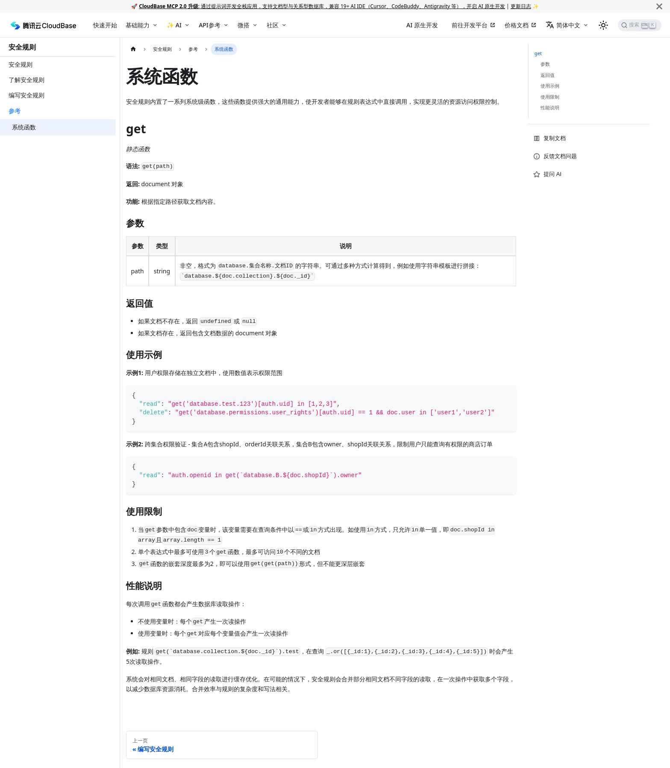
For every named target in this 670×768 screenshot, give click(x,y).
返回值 (548, 75)
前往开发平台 (470, 25)
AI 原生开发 (422, 25)
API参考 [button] (209, 25)
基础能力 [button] (138, 25)
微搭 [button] (244, 25)
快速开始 (105, 25)
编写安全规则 (26, 95)
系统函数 (24, 127)
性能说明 (550, 107)
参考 (15, 111)
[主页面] (133, 49)
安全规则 (22, 47)
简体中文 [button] (563, 25)
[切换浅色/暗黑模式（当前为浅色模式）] (603, 25)
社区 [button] (273, 25)
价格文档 (517, 25)
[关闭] (659, 6)
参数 (545, 64)
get (538, 53)
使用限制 (550, 97)
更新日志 (521, 6)
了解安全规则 (26, 80)
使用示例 (550, 85)
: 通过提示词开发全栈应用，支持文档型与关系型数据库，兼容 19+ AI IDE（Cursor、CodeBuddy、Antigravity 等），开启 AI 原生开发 (322, 6)
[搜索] (639, 25)
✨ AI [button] (174, 25)
